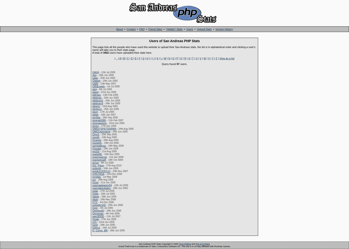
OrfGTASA (98, 174)
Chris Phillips (185, 244)
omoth (96, 137)
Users (189, 29)
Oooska (96, 148)
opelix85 (97, 154)
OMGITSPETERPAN (104, 128)
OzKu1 (96, 227)
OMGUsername (101, 131)
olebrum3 (97, 103)
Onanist (96, 140)
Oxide (95, 219)
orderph (96, 168)
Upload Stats (204, 29)
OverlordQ (98, 210)
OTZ (94, 202)
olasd (95, 92)
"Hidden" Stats (174, 29)
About (119, 29)
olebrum (97, 97)
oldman (96, 94)
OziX (95, 224)
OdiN (95, 83)
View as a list (226, 58)
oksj (94, 89)
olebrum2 (97, 100)
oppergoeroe (99, 157)
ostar (95, 190)
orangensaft (99, 159)
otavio (95, 196)
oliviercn (97, 109)
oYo (94, 222)
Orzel (95, 182)
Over (95, 207)
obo (94, 75)
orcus (95, 162)
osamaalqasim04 (102, 185)
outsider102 (99, 205)
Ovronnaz (98, 213)
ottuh (95, 199)
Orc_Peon (98, 165)
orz (94, 179)
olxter (95, 114)
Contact (131, 29)
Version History (224, 29)
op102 (96, 151)
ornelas (96, 176)
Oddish (96, 80)
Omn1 (95, 134)
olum (95, 111)
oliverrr (96, 106)
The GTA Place (203, 244)
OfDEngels (98, 86)
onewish (97, 142)
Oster (95, 193)
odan (95, 77)
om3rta (96, 117)
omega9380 (99, 120)
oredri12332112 (101, 171)
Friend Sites (155, 29)
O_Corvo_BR (100, 230)
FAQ (142, 29)
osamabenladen (101, 188)
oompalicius (99, 145)
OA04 (95, 72)
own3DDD (98, 216)
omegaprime (99, 123)
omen (95, 125)
